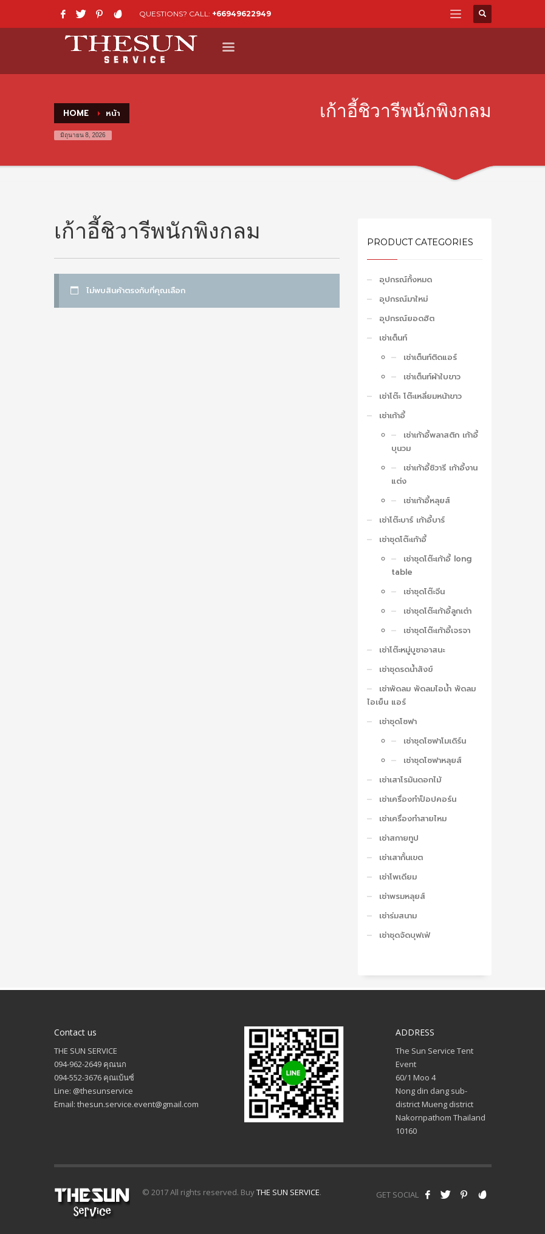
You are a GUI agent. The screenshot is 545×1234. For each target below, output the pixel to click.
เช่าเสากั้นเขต (401, 857)
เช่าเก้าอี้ (392, 415)
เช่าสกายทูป (399, 838)
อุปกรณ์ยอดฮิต (406, 318)
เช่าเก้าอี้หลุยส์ (426, 500)
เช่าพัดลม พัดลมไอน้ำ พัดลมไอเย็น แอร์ (421, 695)
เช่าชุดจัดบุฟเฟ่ (404, 935)
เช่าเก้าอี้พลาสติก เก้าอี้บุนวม (434, 441)
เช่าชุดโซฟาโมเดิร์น (434, 741)
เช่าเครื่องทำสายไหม (413, 818)
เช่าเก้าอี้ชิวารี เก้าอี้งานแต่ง (434, 474)
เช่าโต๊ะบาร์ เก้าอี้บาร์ (412, 520)
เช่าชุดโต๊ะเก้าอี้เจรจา (436, 630)
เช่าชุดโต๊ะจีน (424, 591)
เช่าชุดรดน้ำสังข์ (406, 669)
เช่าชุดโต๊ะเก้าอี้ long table (431, 565)
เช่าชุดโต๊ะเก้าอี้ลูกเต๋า (437, 611)
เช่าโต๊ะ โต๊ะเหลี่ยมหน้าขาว (420, 396)
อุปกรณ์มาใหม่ (403, 299)
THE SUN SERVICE (288, 1192)
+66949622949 (241, 13)
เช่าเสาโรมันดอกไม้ (410, 779)
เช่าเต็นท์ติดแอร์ (430, 357)
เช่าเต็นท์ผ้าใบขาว (432, 376)
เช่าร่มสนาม (398, 915)
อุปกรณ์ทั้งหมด (405, 279)
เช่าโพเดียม (398, 877)
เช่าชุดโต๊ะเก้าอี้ (403, 539)
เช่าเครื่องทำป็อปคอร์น (417, 799)
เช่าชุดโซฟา (398, 721)
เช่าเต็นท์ (393, 338)
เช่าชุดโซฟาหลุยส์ (432, 760)
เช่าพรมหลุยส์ (402, 896)
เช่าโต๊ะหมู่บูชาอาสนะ (412, 650)
